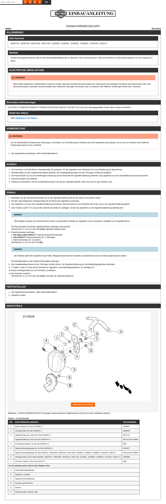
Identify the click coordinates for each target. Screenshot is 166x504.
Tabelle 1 (34, 118)
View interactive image (83, 405)
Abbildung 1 (21, 118)
